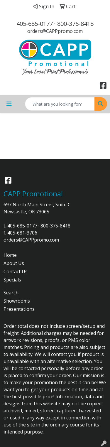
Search (11, 292)
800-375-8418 (75, 24)
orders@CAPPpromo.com (55, 31)
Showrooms (17, 301)
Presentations (19, 309)
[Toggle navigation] (9, 104)
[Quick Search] (60, 104)
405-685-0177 (34, 24)
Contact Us (16, 271)
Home (10, 255)
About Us (14, 263)
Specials (12, 279)
